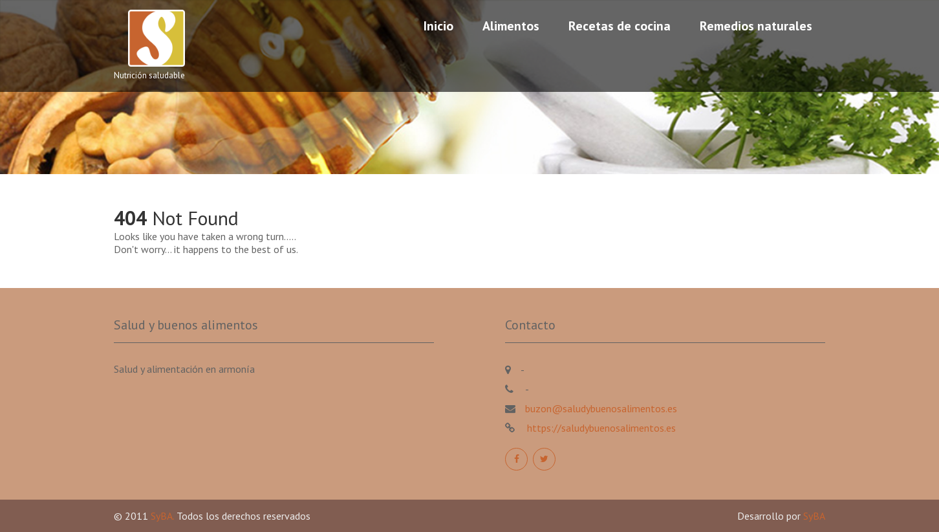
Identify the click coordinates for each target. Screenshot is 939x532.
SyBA (814, 515)
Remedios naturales (756, 25)
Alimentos (510, 25)
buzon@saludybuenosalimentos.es (601, 408)
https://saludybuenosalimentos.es (600, 427)
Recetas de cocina (619, 25)
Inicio (438, 25)
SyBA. (164, 515)
